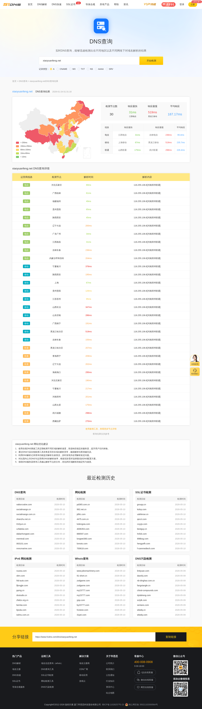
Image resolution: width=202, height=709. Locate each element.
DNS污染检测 (47, 687)
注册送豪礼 (196, 2)
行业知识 (110, 681)
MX (72, 69)
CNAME (61, 69)
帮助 (116, 4)
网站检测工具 (47, 681)
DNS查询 (23, 81)
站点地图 (110, 693)
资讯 (125, 4)
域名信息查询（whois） (52, 663)
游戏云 (82, 681)
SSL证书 (73, 4)
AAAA (99, 69)
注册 (193, 4)
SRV (109, 69)
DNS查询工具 (47, 669)
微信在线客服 (145, 679)
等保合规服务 (18, 687)
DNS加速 (57, 4)
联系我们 (110, 669)
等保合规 (90, 4)
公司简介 (110, 663)
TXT (81, 69)
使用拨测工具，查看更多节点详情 (101, 429)
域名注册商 (84, 663)
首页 (30, 4)
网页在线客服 (145, 687)
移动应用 (83, 675)
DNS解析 (42, 4)
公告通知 (110, 675)
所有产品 (104, 4)
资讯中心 (110, 687)
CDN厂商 (83, 669)
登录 (182, 4)
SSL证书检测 (47, 675)
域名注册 (16, 669)
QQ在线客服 (145, 672)
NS (90, 69)
